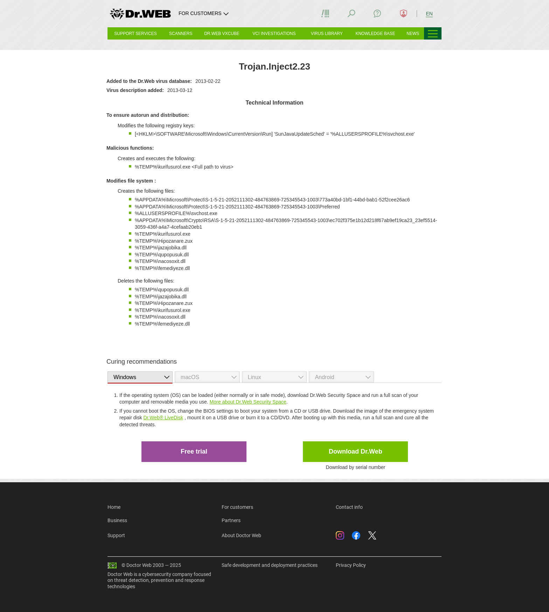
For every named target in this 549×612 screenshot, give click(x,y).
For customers (237, 507)
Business (117, 520)
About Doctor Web (241, 535)
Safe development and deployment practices (270, 565)
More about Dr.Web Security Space (248, 402)
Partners (231, 520)
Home (113, 507)
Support (116, 535)
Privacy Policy (351, 565)
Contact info (349, 507)
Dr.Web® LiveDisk (163, 417)
